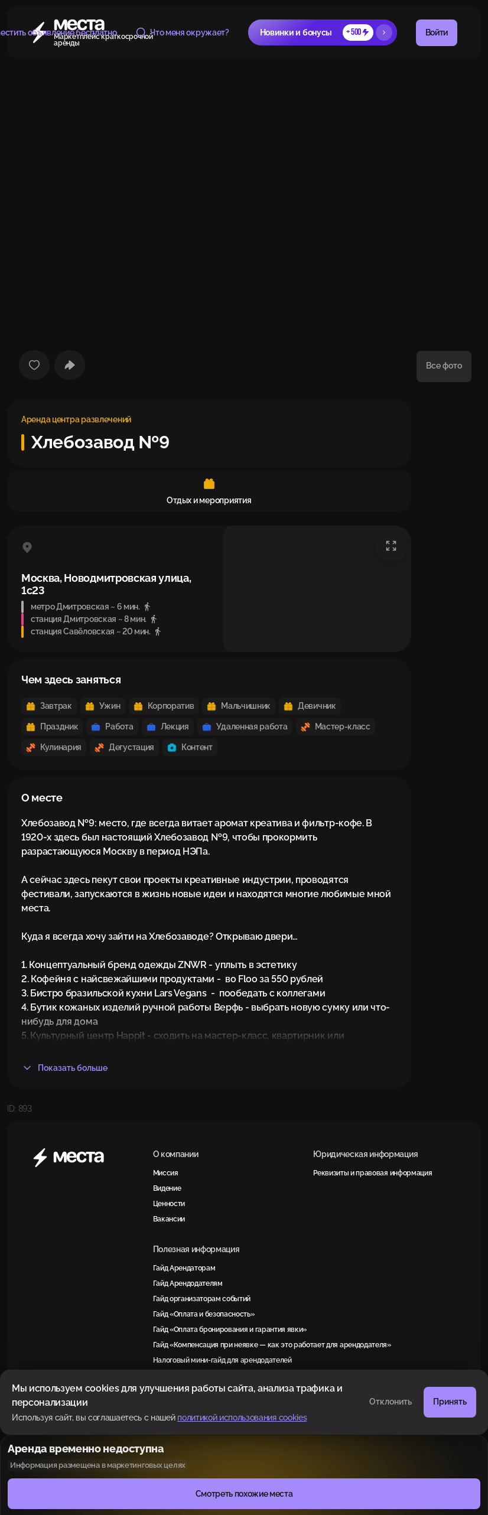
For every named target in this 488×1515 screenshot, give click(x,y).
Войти (436, 32)
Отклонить (390, 1401)
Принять (450, 1401)
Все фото (444, 365)
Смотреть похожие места (244, 1493)
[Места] (83, 1157)
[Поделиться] (69, 365)
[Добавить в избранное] (34, 365)
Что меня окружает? (182, 32)
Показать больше (64, 1068)
